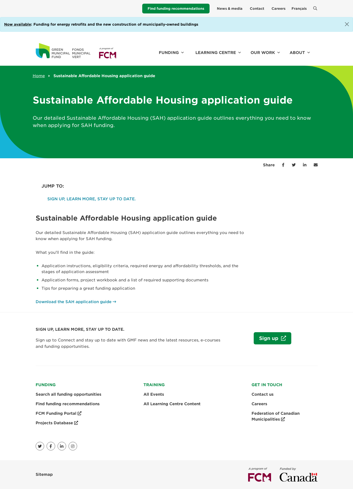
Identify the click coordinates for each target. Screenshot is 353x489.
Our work (263, 52)
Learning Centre (215, 52)
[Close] (347, 24)
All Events (153, 394)
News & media (229, 9)
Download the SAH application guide (73, 301)
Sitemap (44, 474)
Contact (257, 9)
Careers (278, 9)
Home (39, 76)
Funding (169, 52)
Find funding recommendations (176, 9)
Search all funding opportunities (68, 394)
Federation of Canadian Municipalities (276, 416)
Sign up (267, 339)
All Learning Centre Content (172, 404)
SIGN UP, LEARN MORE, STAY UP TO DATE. (91, 199)
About (297, 52)
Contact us (262, 394)
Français (299, 9)
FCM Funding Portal (58, 413)
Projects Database (57, 423)
